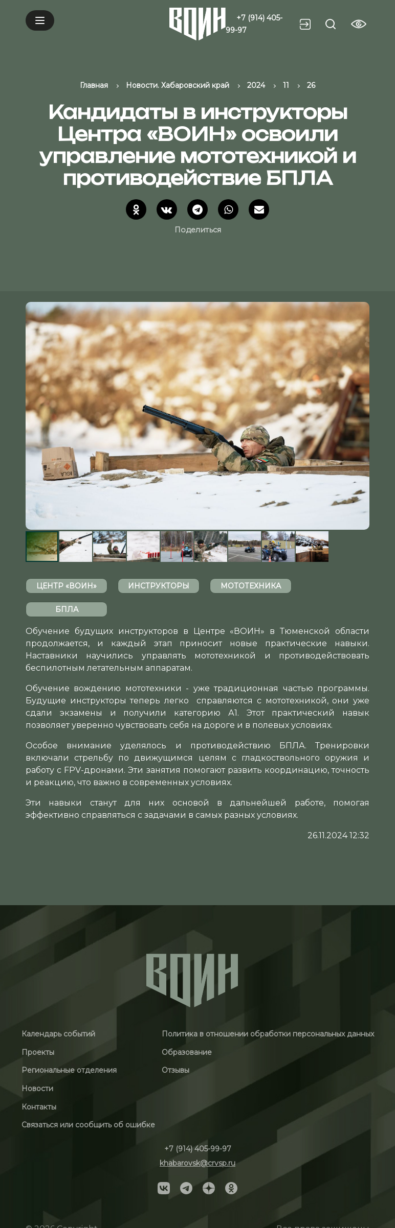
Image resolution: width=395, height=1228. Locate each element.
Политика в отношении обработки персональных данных (268, 1033)
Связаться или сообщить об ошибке (88, 1124)
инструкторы (158, 586)
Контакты (38, 1107)
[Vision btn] (358, 24)
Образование (187, 1052)
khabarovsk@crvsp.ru (197, 1163)
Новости (37, 1088)
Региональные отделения (69, 1070)
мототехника (251, 586)
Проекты (37, 1052)
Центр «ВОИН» (66, 586)
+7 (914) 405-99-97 (197, 1148)
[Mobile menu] (40, 20)
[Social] (164, 1187)
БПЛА (66, 609)
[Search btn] (330, 24)
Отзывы (175, 1070)
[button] (360, 416)
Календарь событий (58, 1033)
